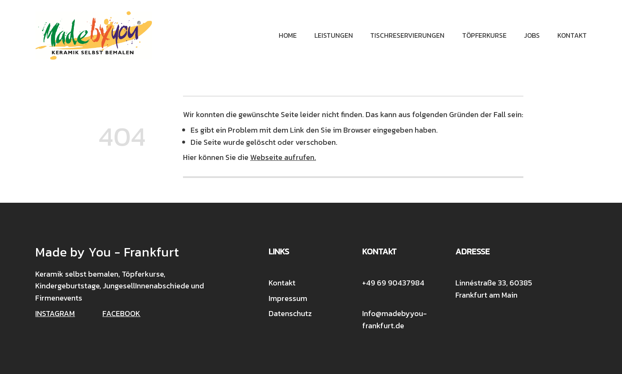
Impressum (288, 298)
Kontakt (572, 35)
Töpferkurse (484, 35)
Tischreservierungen (407, 35)
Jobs (532, 35)
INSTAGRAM (55, 313)
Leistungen (333, 35)
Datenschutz (290, 313)
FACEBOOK (121, 313)
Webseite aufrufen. (283, 157)
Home (288, 35)
